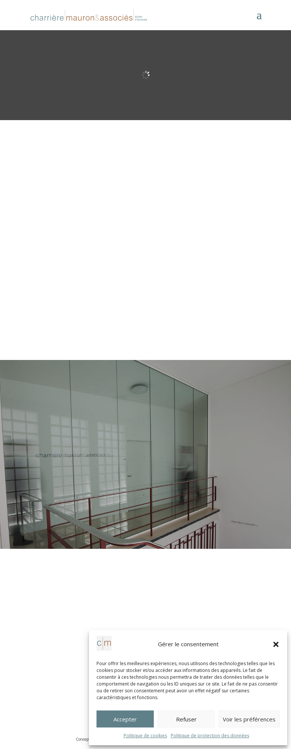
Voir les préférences (249, 719)
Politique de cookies (145, 735)
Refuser (186, 719)
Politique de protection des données (210, 735)
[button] (276, 644)
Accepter (125, 719)
